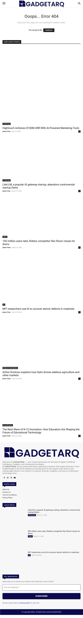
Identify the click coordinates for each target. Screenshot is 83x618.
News (5, 237)
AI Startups (6, 124)
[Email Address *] (41, 587)
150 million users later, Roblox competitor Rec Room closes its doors (54, 532)
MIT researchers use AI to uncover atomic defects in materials (38, 308)
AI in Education (7, 425)
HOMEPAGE (48, 30)
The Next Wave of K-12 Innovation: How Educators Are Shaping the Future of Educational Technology (41, 431)
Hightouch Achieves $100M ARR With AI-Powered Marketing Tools (40, 128)
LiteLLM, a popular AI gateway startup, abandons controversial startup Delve (54, 511)
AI (3, 304)
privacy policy (25, 603)
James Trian (6, 131)
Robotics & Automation (10, 368)
